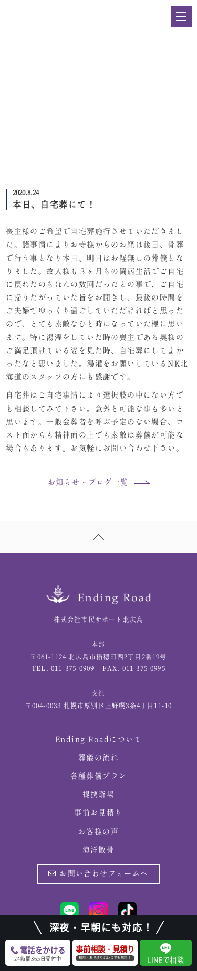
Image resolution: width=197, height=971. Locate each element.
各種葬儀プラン (98, 776)
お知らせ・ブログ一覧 (88, 482)
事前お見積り (98, 813)
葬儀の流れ (98, 758)
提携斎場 (98, 795)
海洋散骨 (98, 850)
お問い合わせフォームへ (98, 874)
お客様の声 (98, 832)
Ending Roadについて (98, 739)
